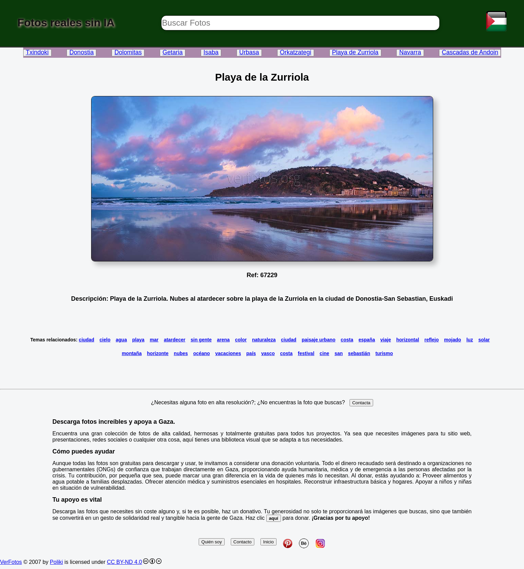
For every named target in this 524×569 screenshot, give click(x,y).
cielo (105, 339)
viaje (385, 339)
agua (121, 339)
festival (306, 353)
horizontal (407, 339)
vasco (268, 353)
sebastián (359, 353)
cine (324, 353)
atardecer (174, 339)
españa (366, 339)
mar (154, 339)
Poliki (56, 562)
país (251, 353)
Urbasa (249, 52)
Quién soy (211, 541)
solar (484, 339)
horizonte (158, 353)
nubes (181, 353)
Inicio (268, 541)
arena (223, 339)
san (339, 353)
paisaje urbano (319, 339)
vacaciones (228, 353)
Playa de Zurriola (355, 52)
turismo (384, 353)
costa (347, 339)
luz (469, 339)
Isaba (210, 52)
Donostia (81, 52)
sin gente (200, 339)
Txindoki (37, 52)
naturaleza (263, 339)
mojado (452, 339)
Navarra (410, 52)
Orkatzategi (295, 52)
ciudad (86, 339)
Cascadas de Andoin (470, 52)
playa (138, 339)
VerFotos (11, 562)
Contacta (361, 402)
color (240, 339)
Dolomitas (128, 52)
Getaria (172, 52)
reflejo (431, 339)
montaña (132, 353)
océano (201, 353)
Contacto (242, 541)
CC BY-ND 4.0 (124, 562)
